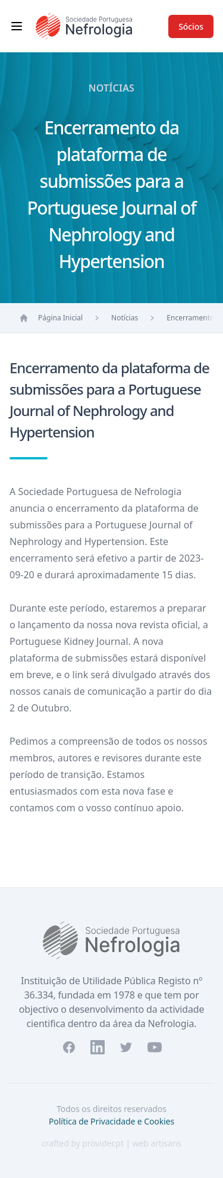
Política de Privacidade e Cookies (111, 1121)
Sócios (190, 26)
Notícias (124, 318)
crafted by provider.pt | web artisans (111, 1143)
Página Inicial (60, 318)
